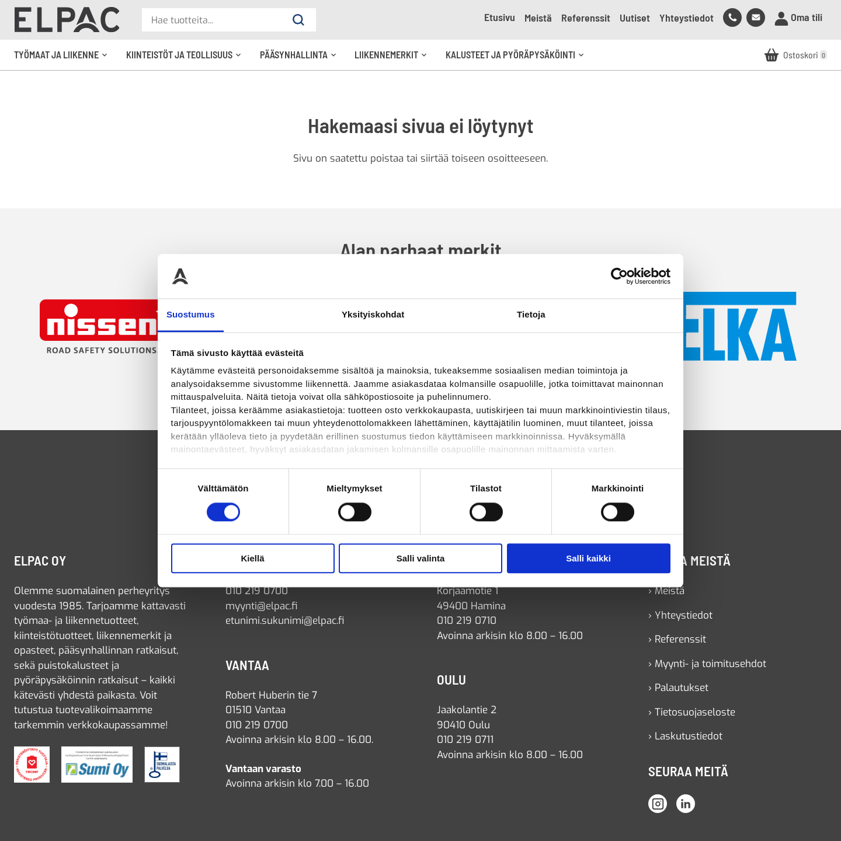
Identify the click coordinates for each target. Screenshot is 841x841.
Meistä (538, 17)
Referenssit (585, 17)
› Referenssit (677, 639)
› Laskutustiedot (685, 736)
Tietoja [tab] (531, 315)
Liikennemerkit (395, 59)
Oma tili (798, 18)
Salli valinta (421, 558)
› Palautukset (678, 688)
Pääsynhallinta (302, 59)
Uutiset (635, 17)
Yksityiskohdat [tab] (373, 315)
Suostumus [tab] (190, 315)
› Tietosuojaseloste (691, 712)
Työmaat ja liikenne (64, 59)
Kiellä (252, 558)
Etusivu (499, 17)
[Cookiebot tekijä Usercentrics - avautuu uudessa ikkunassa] (619, 276)
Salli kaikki (588, 558)
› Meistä (666, 591)
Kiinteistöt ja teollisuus (187, 59)
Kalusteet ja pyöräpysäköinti (519, 59)
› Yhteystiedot (680, 615)
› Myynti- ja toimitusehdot (707, 664)
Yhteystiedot (686, 17)
